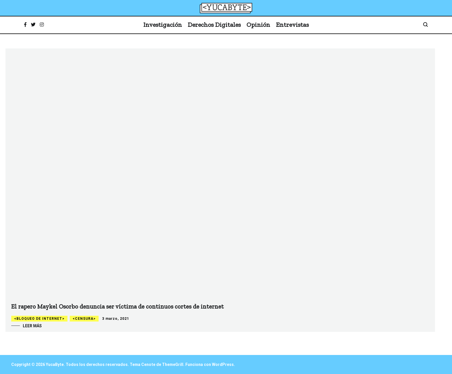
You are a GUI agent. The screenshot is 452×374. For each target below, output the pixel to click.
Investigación (162, 25)
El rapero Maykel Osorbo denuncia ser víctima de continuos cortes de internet (117, 306)
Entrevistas (292, 25)
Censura (84, 319)
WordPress (223, 364)
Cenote (148, 364)
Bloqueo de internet (39, 319)
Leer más (32, 326)
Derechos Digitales (214, 25)
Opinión (258, 25)
